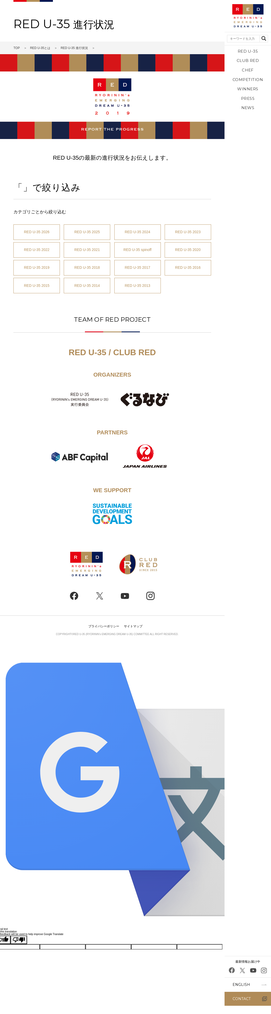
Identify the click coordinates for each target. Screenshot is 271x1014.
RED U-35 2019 (37, 267)
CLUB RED (248, 60)
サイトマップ (133, 626)
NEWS (247, 107)
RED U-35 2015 (37, 285)
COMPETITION (248, 79)
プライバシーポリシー (103, 626)
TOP (16, 48)
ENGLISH (241, 984)
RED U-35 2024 (137, 232)
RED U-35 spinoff (137, 250)
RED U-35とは (40, 48)
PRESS (247, 98)
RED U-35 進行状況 (74, 48)
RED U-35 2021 (87, 250)
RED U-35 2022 (37, 250)
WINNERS (247, 88)
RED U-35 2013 (137, 285)
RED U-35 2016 (188, 267)
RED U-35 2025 (87, 232)
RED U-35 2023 (188, 232)
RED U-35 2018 (87, 267)
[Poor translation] (19, 940)
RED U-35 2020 (188, 250)
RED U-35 (248, 51)
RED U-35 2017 (137, 267)
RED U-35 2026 (37, 232)
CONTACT (242, 998)
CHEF (248, 70)
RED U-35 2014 (87, 285)
